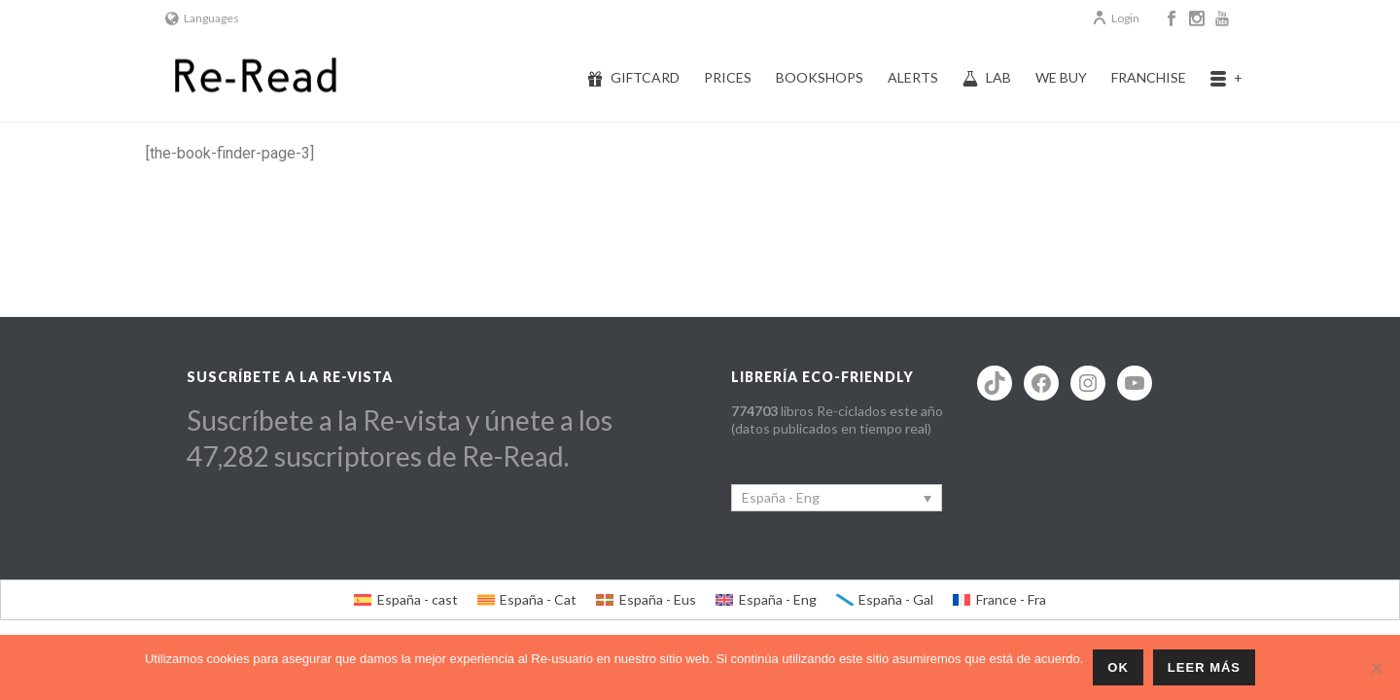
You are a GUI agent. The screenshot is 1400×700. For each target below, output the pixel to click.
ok (1118, 667)
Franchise (1148, 77)
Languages (202, 18)
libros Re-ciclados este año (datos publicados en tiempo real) (837, 419)
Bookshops (819, 77)
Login (1115, 18)
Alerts (913, 77)
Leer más (1204, 667)
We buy (1061, 77)
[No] (1375, 668)
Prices (728, 77)
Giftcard (633, 78)
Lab (986, 78)
